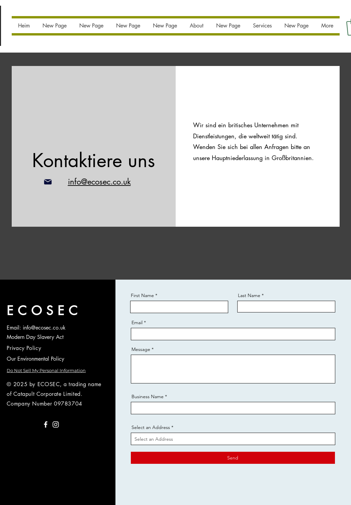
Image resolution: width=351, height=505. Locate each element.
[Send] (233, 458)
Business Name (147, 396)
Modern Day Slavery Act (35, 337)
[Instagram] (56, 424)
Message (140, 349)
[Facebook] (45, 424)
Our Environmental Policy (35, 358)
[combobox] (233, 439)
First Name (142, 295)
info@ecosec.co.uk (99, 181)
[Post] (47, 181)
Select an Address (150, 427)
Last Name (249, 295)
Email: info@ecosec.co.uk (36, 327)
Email (137, 322)
